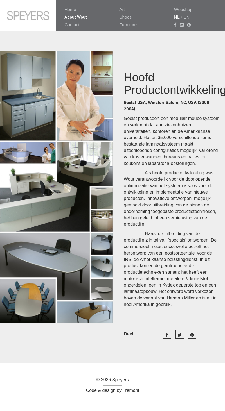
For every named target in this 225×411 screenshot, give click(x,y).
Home (70, 9)
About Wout (75, 17)
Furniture (128, 24)
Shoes (125, 17)
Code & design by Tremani (112, 390)
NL (177, 17)
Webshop (183, 9)
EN (186, 17)
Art (122, 9)
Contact (71, 24)
